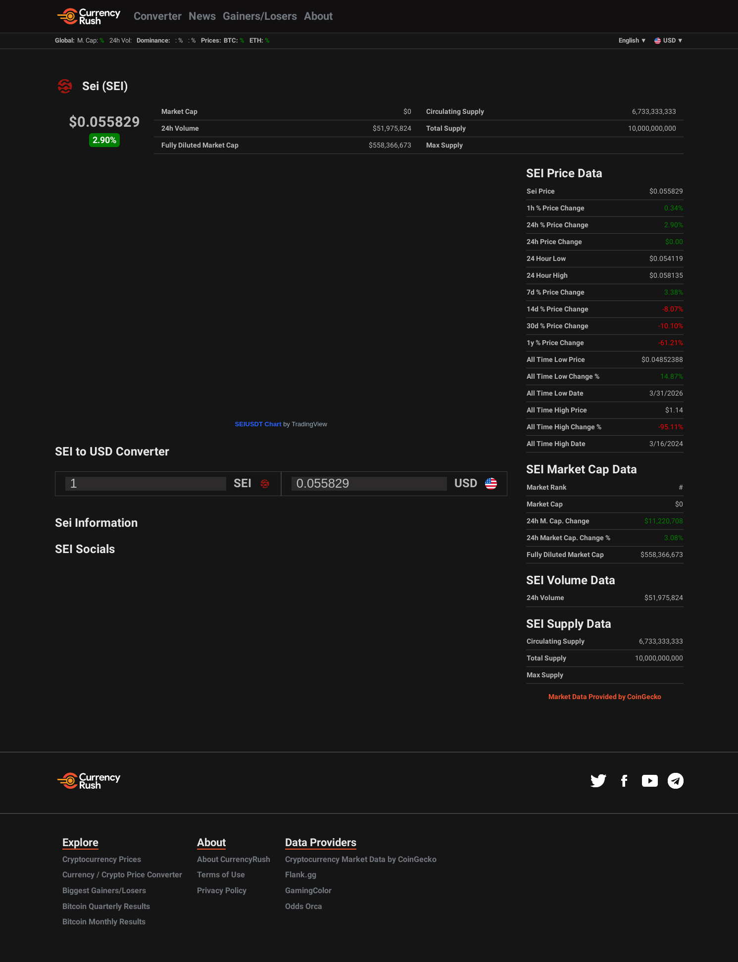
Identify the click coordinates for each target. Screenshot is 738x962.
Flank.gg (300, 874)
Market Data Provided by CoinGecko (604, 697)
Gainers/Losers (260, 15)
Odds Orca (303, 906)
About (318, 15)
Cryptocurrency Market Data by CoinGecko (361, 859)
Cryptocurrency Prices (101, 859)
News (202, 15)
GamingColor (308, 890)
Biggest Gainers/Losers (104, 890)
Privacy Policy (221, 890)
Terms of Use (221, 874)
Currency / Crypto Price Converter (122, 874)
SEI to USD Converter (112, 451)
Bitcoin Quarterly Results (106, 906)
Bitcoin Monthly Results (104, 921)
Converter (158, 15)
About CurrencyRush (233, 859)
